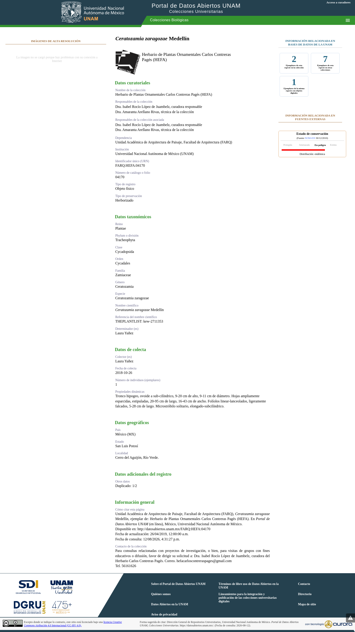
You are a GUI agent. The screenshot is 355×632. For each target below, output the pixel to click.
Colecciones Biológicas (169, 20)
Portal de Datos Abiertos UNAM (196, 8)
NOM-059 (310, 138)
